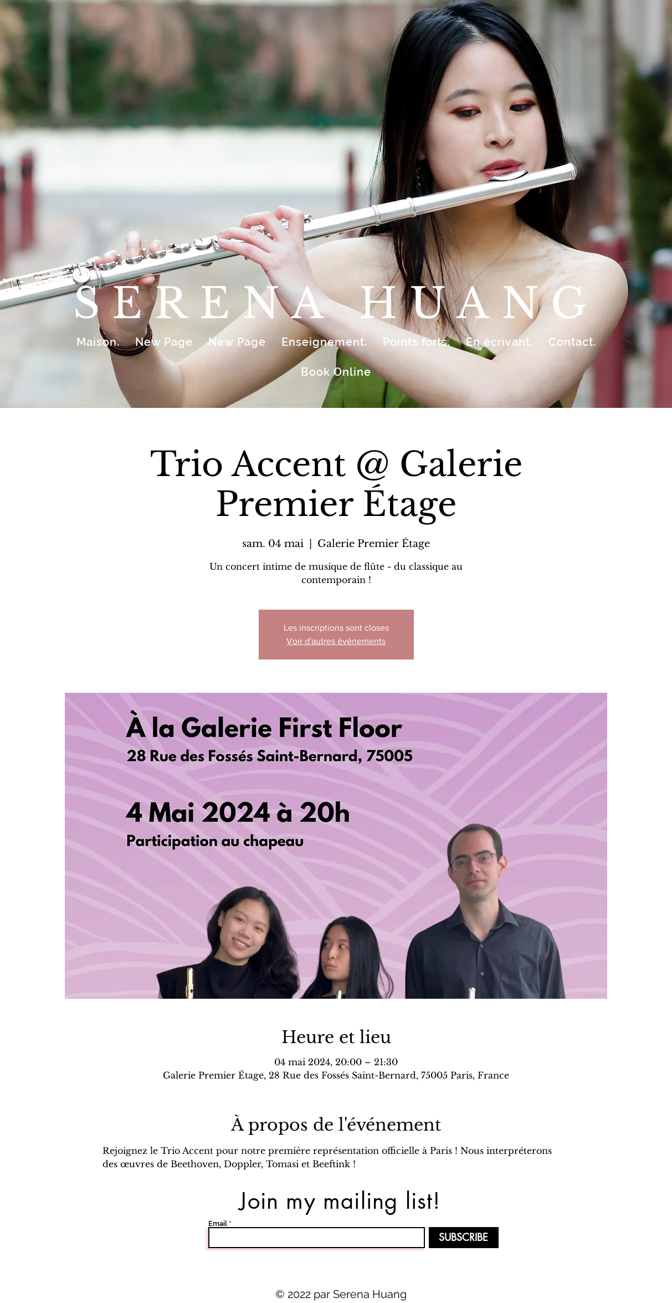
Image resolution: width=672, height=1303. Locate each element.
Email (217, 1223)
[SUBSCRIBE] (464, 1237)
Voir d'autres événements (336, 641)
